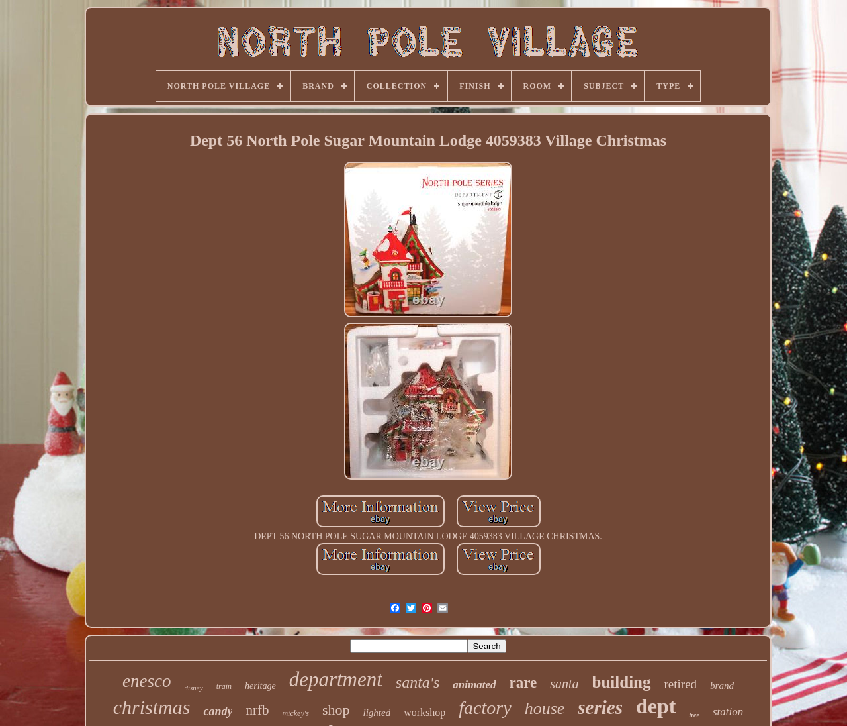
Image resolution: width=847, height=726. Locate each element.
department (335, 679)
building (621, 682)
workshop (424, 712)
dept (656, 706)
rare (523, 682)
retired (680, 684)
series (600, 707)
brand (722, 685)
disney (194, 688)
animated (474, 684)
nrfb (257, 710)
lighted (377, 712)
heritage (260, 686)
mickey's (295, 713)
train (224, 686)
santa (564, 683)
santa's (417, 682)
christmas (152, 707)
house (545, 708)
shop (336, 709)
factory (485, 708)
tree (694, 715)
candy (217, 711)
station (728, 711)
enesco (146, 681)
